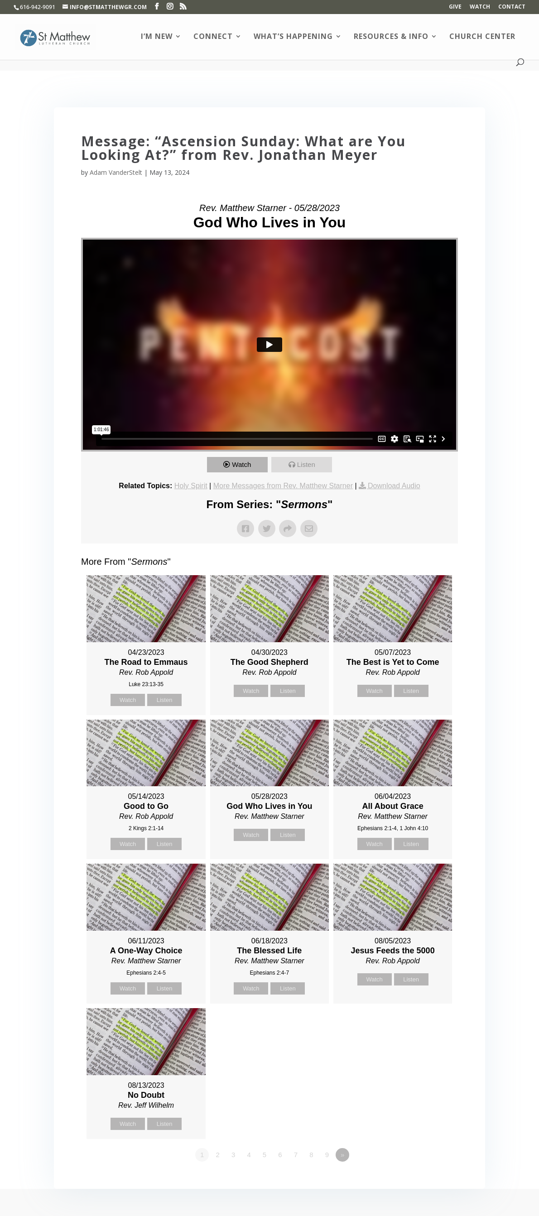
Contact (511, 7)
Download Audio (394, 486)
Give (455, 7)
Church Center (482, 37)
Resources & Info (391, 37)
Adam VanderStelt (116, 172)
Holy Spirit (190, 486)
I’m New (157, 37)
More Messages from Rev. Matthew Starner (283, 486)
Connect (213, 37)
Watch (480, 7)
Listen (306, 464)
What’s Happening (293, 37)
